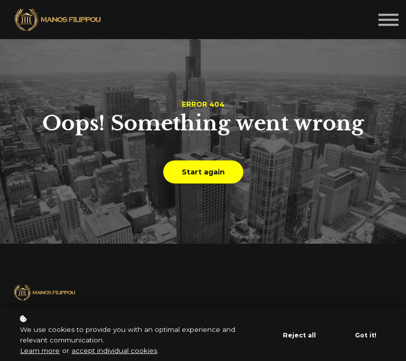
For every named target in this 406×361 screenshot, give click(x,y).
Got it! (365, 335)
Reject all (299, 335)
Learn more (40, 350)
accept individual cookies (114, 350)
